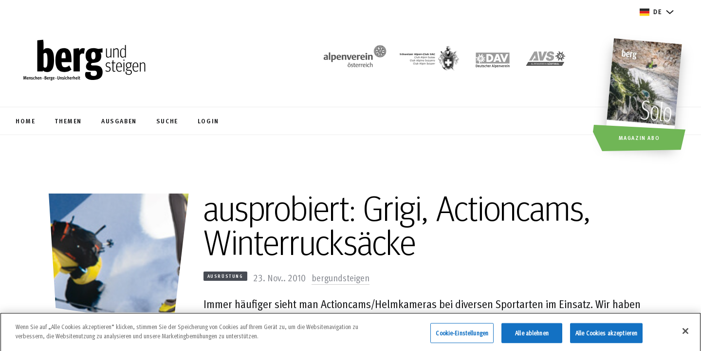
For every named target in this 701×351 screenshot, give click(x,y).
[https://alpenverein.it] (546, 61)
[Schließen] (685, 334)
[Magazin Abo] (645, 96)
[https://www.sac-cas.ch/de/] (428, 61)
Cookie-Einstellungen (462, 336)
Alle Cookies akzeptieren (606, 336)
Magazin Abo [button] (639, 137)
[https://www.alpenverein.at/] (353, 61)
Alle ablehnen (532, 336)
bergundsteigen (340, 277)
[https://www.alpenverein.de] (492, 61)
